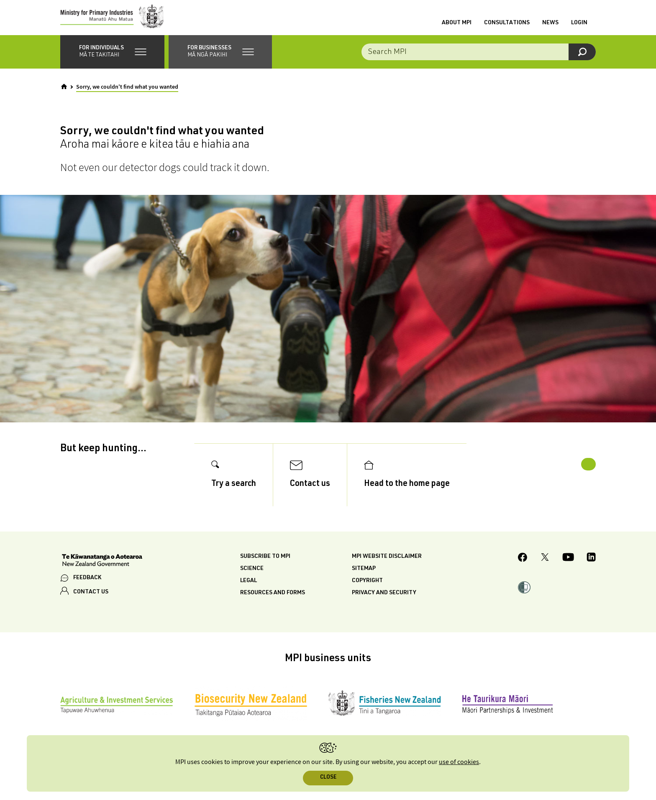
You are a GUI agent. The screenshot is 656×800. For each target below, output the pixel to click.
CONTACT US (90, 599)
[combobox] (478, 58)
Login (579, 26)
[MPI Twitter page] (545, 565)
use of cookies (459, 762)
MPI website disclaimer (387, 563)
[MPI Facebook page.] (523, 565)
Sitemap (364, 575)
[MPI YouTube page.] (568, 565)
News (550, 26)
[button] (112, 58)
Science (252, 575)
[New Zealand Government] (102, 568)
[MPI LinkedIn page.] (591, 565)
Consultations (507, 26)
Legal (248, 587)
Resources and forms (272, 600)
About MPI (457, 26)
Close (328, 777)
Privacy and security (384, 600)
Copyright (367, 587)
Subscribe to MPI (265, 563)
